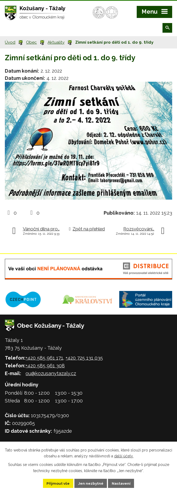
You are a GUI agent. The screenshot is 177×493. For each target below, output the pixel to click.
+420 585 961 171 (44, 358)
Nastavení (122, 483)
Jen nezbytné (90, 483)
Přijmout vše (57, 483)
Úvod (10, 42)
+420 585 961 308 (45, 365)
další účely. (123, 456)
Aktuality (56, 42)
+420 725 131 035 (84, 358)
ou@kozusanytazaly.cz (51, 373)
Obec (31, 42)
